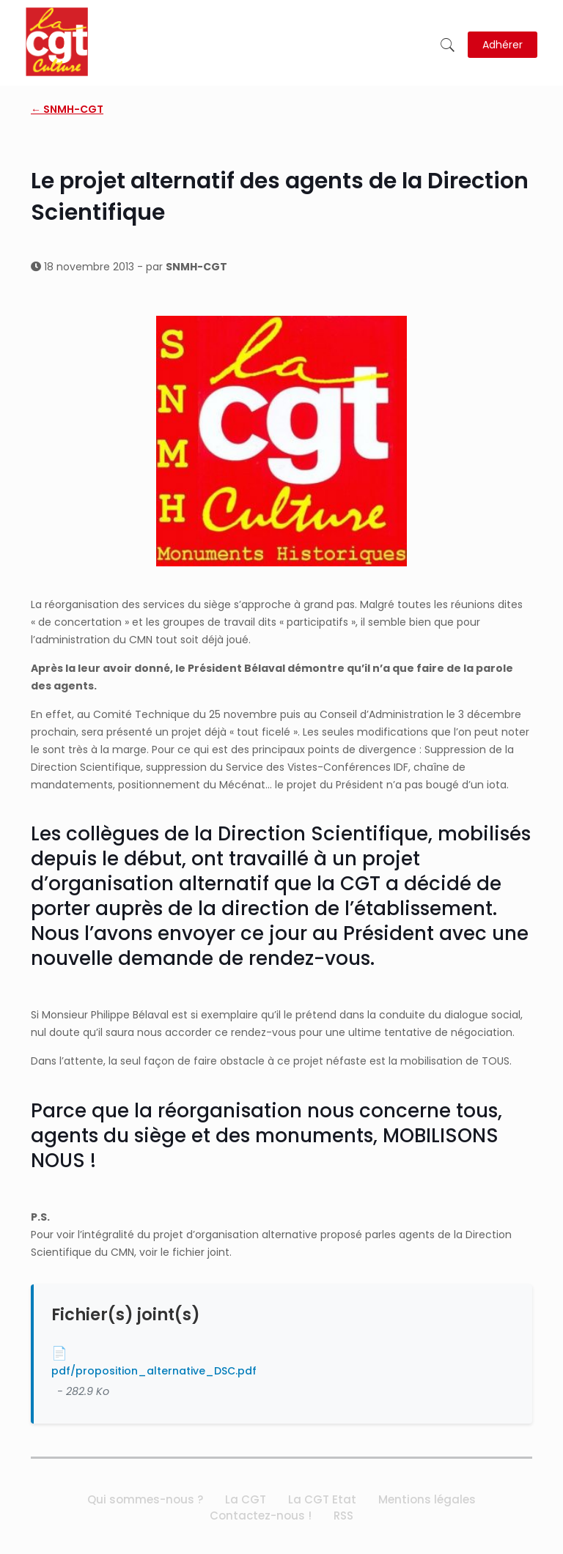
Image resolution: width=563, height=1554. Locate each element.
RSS (343, 1515)
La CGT (245, 1499)
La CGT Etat (322, 1499)
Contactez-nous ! (261, 1515)
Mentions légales (427, 1499)
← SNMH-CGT (67, 109)
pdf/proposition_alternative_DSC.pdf (154, 1371)
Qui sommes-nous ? (145, 1499)
